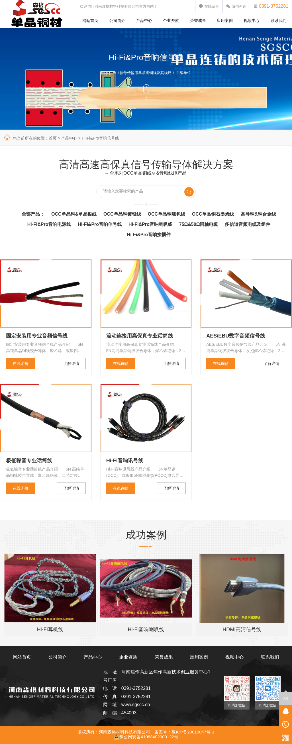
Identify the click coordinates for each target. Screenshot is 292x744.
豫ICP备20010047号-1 (192, 731)
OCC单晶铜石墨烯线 (213, 214)
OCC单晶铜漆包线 (166, 214)
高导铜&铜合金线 (258, 214)
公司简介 (117, 20)
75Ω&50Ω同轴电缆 (198, 224)
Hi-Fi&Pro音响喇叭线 (150, 224)
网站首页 (90, 20)
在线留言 (209, 6)
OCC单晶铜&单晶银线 (74, 214)
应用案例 (225, 20)
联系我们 (279, 20)
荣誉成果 (198, 20)
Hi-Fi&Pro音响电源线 (49, 224)
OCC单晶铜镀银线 (122, 214)
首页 (53, 138)
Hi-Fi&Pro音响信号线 (100, 138)
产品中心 (144, 20)
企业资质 (171, 20)
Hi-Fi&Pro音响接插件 (149, 234)
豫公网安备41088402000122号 (146, 736)
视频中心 (252, 20)
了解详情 (71, 363)
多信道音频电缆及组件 (247, 224)
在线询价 (20, 363)
